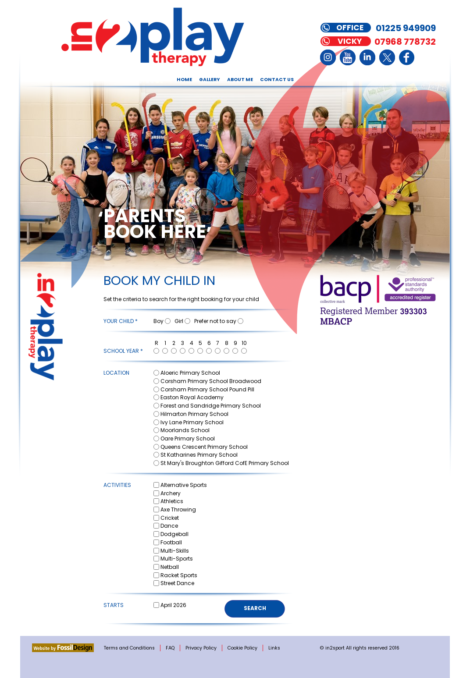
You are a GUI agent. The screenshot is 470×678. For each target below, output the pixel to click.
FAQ (170, 648)
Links (274, 648)
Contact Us (277, 79)
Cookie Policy (242, 648)
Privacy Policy (201, 648)
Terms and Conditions (129, 648)
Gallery (209, 79)
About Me (240, 79)
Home (184, 79)
